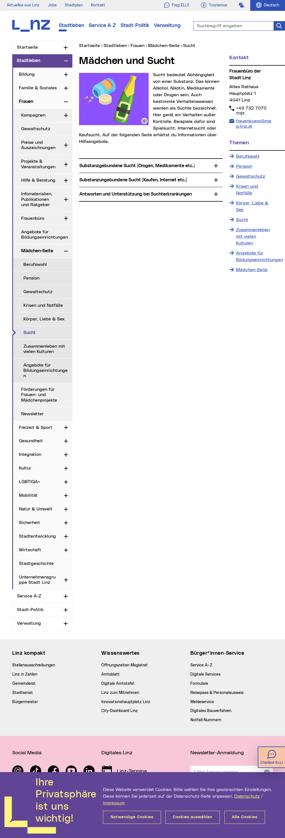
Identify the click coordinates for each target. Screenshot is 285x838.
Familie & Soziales (38, 88)
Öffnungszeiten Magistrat (124, 665)
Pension (31, 278)
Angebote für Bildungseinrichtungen (44, 234)
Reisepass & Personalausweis (217, 693)
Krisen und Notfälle (43, 305)
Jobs (52, 5)
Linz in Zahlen (24, 674)
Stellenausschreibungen (33, 665)
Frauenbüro (32, 218)
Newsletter (32, 414)
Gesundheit (31, 441)
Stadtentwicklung (37, 536)
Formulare (199, 684)
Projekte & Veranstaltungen (38, 164)
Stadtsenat (22, 693)
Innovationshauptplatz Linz (125, 702)
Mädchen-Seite (37, 251)
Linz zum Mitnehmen (120, 693)
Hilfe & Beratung (38, 180)
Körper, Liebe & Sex (44, 319)
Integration (30, 454)
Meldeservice (202, 702)
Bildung (27, 74)
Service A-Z (102, 25)
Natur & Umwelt (35, 509)
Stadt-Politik (135, 25)
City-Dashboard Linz (119, 711)
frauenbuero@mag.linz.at (253, 123)
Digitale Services (205, 674)
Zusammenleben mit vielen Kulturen (44, 349)
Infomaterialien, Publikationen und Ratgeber (36, 199)
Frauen (26, 101)
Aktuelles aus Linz (23, 5)
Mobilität (28, 495)
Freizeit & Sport (35, 427)
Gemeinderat (24, 684)
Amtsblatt (110, 674)
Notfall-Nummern (205, 720)
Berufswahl (35, 264)
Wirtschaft (30, 550)
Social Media (26, 752)
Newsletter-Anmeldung (217, 752)
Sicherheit (29, 522)
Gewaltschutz (35, 129)
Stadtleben (71, 25)
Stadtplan (74, 5)
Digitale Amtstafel (117, 684)
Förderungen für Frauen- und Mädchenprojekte (39, 394)
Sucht (47, 332)
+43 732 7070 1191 (251, 111)
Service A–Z (201, 665)
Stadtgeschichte (36, 563)
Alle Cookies (244, 817)
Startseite (27, 47)
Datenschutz (247, 796)
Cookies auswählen (192, 817)
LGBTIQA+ (29, 481)
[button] (144, 121)
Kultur (25, 468)
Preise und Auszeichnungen (38, 145)
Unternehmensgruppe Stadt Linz (37, 580)
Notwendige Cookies (131, 817)
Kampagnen (33, 115)
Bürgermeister (25, 702)
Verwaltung (167, 25)
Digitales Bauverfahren (210, 711)
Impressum (114, 803)
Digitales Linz (116, 752)
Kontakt (98, 5)
